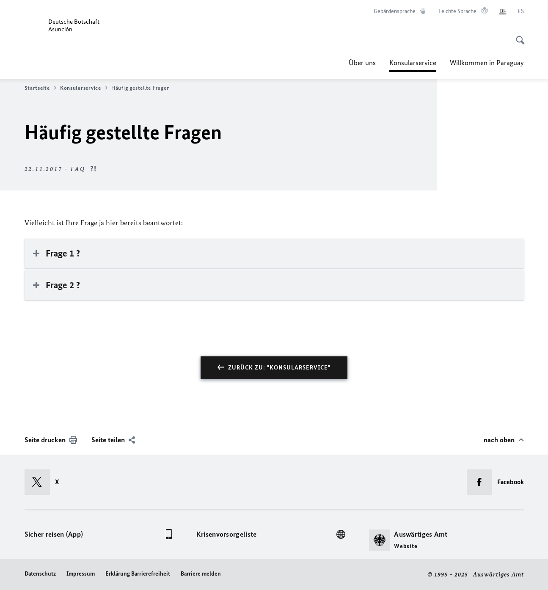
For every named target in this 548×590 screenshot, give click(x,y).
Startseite (40, 88)
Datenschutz (40, 573)
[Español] (521, 11)
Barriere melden (201, 573)
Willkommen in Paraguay (487, 62)
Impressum (80, 573)
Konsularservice (412, 62)
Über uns (362, 62)
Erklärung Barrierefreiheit (137, 573)
